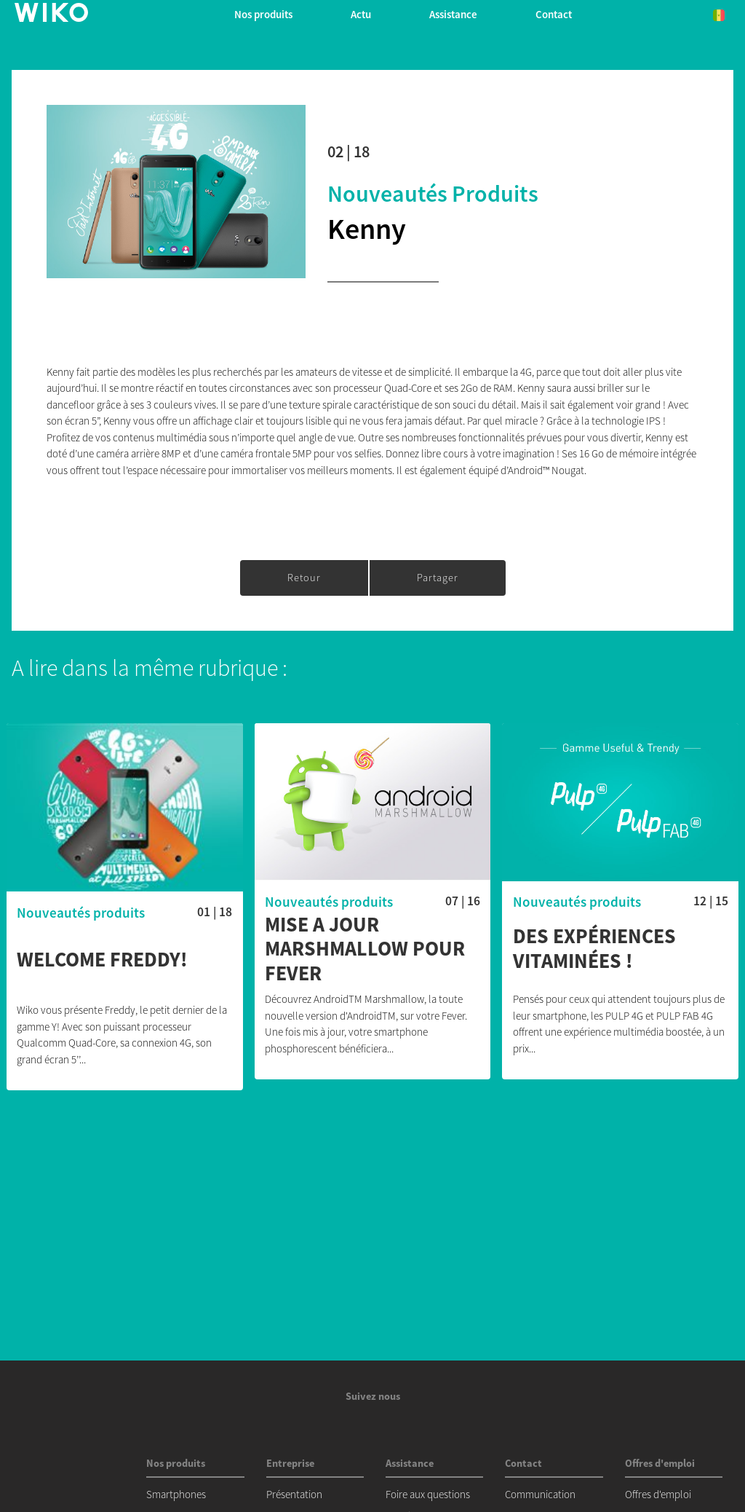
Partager (437, 577)
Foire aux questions (428, 1494)
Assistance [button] (453, 14)
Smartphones (176, 1494)
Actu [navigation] (361, 14)
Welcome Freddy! (102, 960)
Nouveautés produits (432, 193)
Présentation (294, 1494)
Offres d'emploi (658, 1494)
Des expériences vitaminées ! (594, 948)
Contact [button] (553, 14)
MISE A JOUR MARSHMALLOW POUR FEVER (365, 949)
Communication (540, 1494)
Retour (304, 577)
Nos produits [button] (263, 14)
